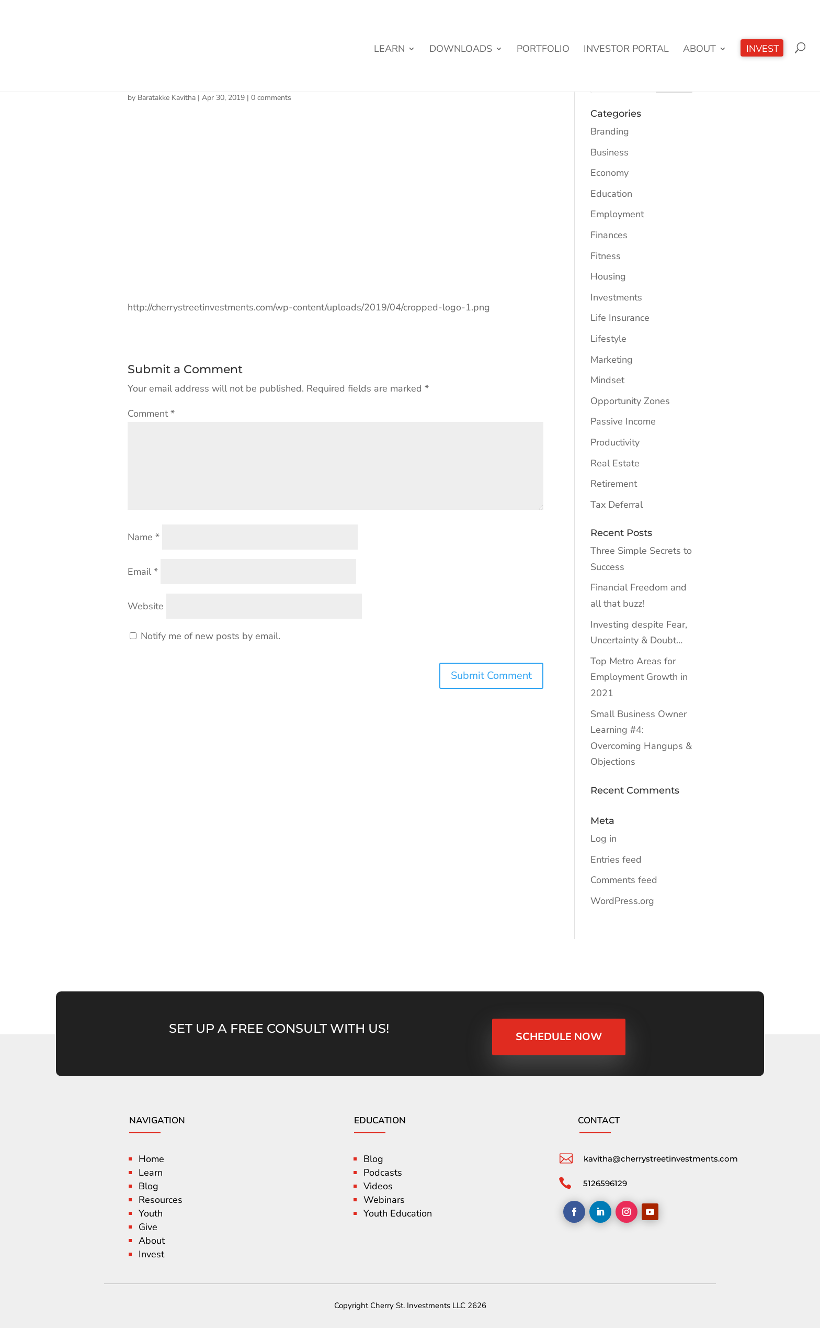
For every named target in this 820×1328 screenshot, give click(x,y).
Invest (762, 50)
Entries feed (616, 859)
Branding (609, 131)
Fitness (605, 256)
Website (146, 606)
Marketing (611, 359)
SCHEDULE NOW (559, 1037)
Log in (603, 838)
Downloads (460, 50)
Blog (148, 1186)
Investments (616, 297)
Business (609, 152)
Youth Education (397, 1213)
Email (143, 571)
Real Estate (615, 463)
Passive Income (623, 421)
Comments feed (623, 880)
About (699, 50)
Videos (378, 1186)
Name (144, 537)
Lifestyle (608, 338)
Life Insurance (620, 317)
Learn (389, 50)
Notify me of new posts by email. (210, 636)
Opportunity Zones (630, 401)
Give (148, 1227)
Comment (151, 413)
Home (151, 1159)
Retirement (613, 483)
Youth (151, 1213)
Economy (609, 172)
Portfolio (543, 50)
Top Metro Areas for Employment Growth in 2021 (639, 677)
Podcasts (382, 1172)
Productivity (615, 442)
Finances (609, 235)
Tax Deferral (616, 504)
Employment (617, 214)
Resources (161, 1199)
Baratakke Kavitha (167, 98)
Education (611, 193)
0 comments (271, 98)
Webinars (384, 1199)
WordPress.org (622, 901)
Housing (608, 276)
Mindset (607, 380)
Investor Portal (626, 50)
